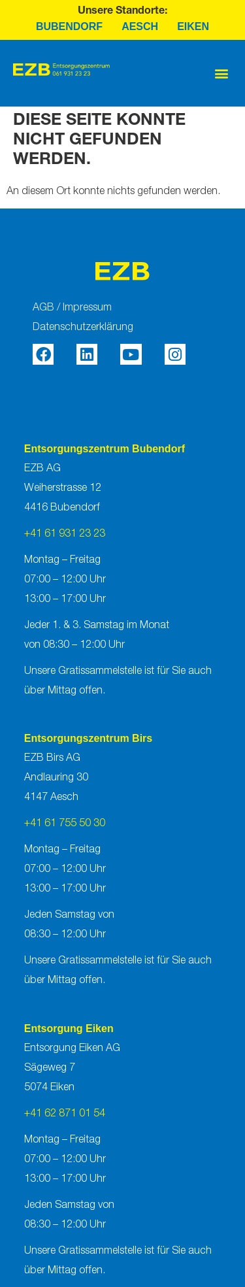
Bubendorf (69, 26)
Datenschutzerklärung (83, 327)
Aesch (140, 26)
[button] (221, 73)
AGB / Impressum (72, 307)
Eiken (193, 26)
